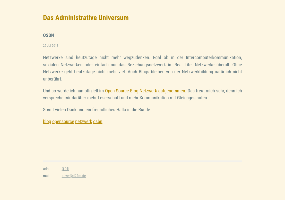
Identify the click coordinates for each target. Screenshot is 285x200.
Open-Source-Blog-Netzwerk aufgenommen (145, 90)
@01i (65, 168)
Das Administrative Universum (86, 17)
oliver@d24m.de (74, 175)
